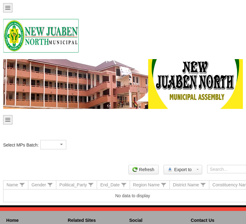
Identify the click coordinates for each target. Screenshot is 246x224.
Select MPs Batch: (21, 144)
